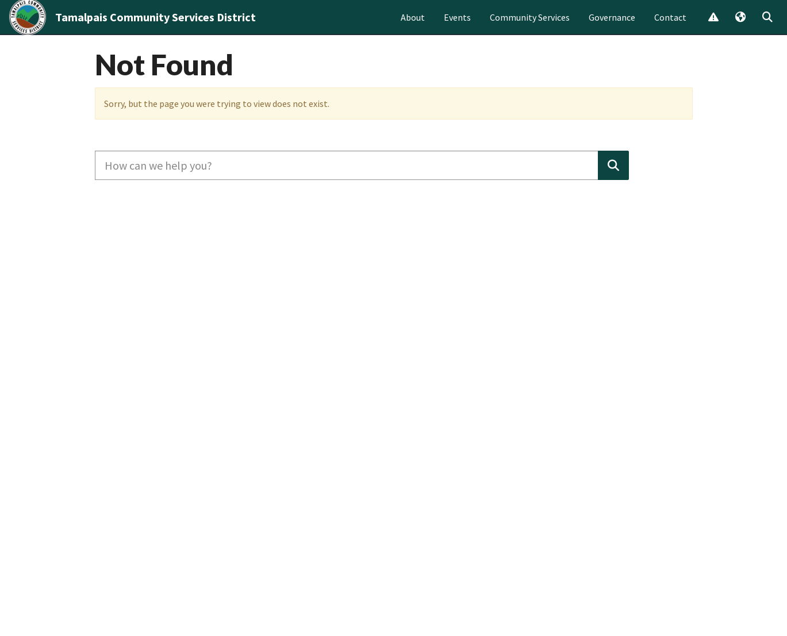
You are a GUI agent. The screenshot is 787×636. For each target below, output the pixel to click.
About (413, 26)
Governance (612, 26)
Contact (670, 26)
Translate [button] (740, 27)
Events (457, 26)
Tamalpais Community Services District (155, 26)
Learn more (452, 67)
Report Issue (713, 27)
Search (767, 27)
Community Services (530, 26)
